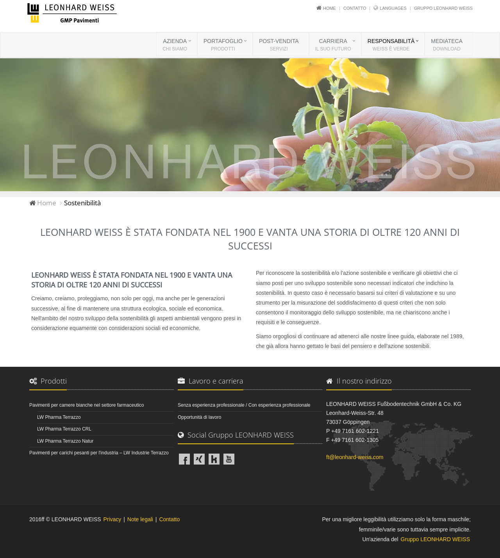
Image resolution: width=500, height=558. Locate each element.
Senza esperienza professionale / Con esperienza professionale (244, 405)
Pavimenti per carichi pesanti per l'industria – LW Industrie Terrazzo (99, 453)
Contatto (354, 8)
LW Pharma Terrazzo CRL (64, 429)
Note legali (140, 519)
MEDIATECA (446, 45)
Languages (393, 8)
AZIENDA (174, 45)
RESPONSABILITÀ (391, 45)
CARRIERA (333, 45)
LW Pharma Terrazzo (59, 417)
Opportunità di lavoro (199, 417)
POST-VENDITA (279, 45)
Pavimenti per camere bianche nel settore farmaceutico (86, 405)
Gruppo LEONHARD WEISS (443, 8)
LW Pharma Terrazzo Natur (65, 441)
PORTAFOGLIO (223, 45)
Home (329, 8)
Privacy (112, 519)
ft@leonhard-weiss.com (355, 457)
